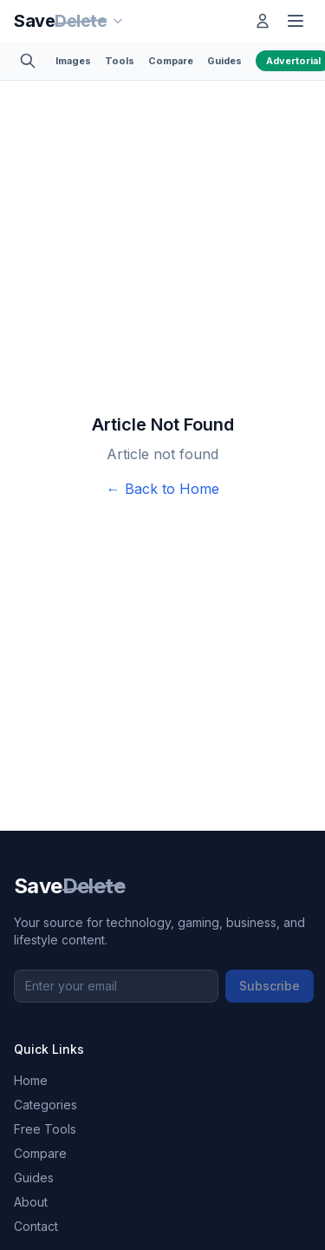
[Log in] (262, 21)
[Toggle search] (28, 61)
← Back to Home (163, 488)
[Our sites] (117, 20)
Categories (45, 1104)
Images (73, 61)
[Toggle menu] (295, 20)
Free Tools (45, 1129)
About (31, 1201)
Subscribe (269, 985)
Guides (224, 61)
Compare (170, 61)
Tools (119, 61)
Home (31, 1080)
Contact (36, 1226)
